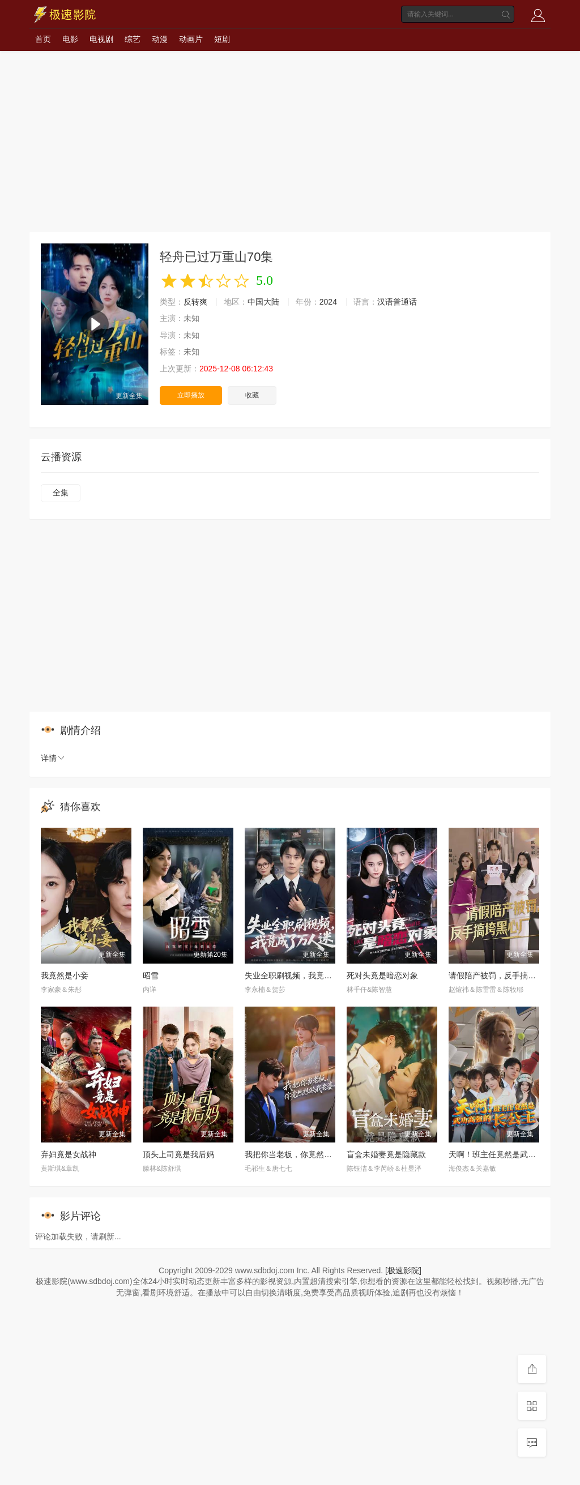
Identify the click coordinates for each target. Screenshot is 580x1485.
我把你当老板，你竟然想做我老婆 (304, 1154)
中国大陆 (263, 301)
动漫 (160, 39)
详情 (53, 758)
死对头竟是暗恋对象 (382, 975)
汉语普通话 (397, 301)
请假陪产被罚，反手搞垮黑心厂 (504, 975)
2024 (328, 301)
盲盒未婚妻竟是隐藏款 (386, 1154)
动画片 (191, 39)
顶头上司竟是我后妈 (178, 1154)
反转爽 (195, 301)
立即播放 (190, 395)
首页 (43, 39)
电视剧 (101, 39)
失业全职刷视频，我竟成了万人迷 (304, 975)
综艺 (132, 39)
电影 (70, 39)
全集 (61, 492)
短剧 (222, 39)
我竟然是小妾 (64, 975)
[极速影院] (403, 1270)
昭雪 (151, 975)
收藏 (252, 395)
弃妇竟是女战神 (68, 1154)
